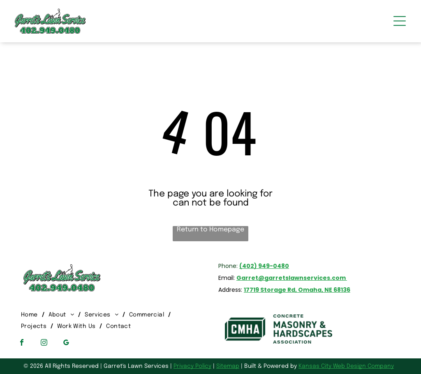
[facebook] (22, 343)
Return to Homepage (210, 229)
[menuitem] (30, 315)
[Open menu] (399, 21)
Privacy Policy (192, 366)
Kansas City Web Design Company (346, 366)
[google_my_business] (66, 343)
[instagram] (44, 343)
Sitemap (227, 366)
